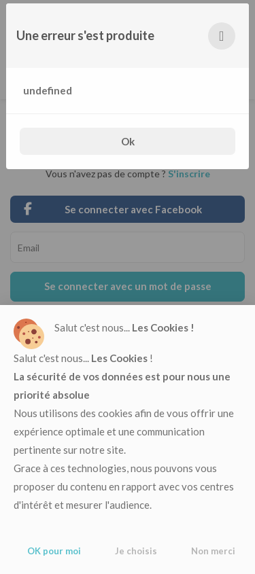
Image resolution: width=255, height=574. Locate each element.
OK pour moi (54, 550)
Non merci (213, 550)
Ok (128, 141)
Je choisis (136, 550)
